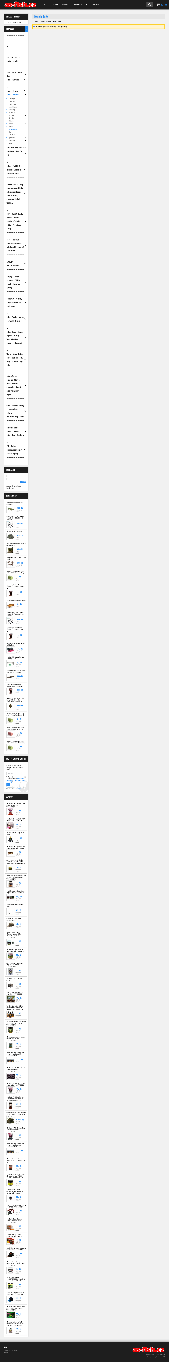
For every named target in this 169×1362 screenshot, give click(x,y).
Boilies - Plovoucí (46, 22)
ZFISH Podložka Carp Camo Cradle (16, 558)
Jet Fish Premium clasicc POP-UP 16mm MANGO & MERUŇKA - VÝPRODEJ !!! (15, 861)
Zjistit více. (18, 788)
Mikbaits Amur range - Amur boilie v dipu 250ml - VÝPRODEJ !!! (15, 1038)
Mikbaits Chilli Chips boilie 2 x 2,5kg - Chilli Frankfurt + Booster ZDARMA (15, 1054)
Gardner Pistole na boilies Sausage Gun (15, 658)
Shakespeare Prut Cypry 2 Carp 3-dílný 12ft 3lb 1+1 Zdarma (15, 518)
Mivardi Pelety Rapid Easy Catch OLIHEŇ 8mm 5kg (15, 728)
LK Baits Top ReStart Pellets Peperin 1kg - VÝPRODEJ (15, 1084)
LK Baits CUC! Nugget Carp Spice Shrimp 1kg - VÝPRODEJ (15, 805)
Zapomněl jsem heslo (13, 486)
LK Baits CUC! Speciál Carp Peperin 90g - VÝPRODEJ (15, 847)
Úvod (45, 4)
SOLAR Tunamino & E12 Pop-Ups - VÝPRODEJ (14, 993)
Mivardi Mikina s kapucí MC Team (15, 833)
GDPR (6, 1352)
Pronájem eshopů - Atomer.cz (156, 1356)
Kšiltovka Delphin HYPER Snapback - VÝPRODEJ (15, 1293)
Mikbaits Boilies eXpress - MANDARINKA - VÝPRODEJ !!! (16, 1160)
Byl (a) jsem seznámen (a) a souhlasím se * (16, 779)
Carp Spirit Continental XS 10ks (15, 905)
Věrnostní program (80, 4)
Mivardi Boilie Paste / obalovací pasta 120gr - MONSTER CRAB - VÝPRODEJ (14, 934)
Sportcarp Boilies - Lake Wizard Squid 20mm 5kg (14, 685)
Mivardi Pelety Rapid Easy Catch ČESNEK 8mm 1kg (15, 572)
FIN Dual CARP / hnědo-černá (14, 979)
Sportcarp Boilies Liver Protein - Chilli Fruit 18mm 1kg (15, 629)
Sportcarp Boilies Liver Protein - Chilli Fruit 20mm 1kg (15, 586)
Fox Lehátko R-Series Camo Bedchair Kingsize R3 (16, 671)
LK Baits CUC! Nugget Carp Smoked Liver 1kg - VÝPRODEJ (15, 1129)
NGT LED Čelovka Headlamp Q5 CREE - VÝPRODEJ (16, 1206)
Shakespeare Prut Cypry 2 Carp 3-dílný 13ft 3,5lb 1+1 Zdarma (15, 614)
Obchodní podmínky (10, 1350)
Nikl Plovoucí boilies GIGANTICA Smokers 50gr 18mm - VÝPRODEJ (15, 1191)
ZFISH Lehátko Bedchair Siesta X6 (14, 503)
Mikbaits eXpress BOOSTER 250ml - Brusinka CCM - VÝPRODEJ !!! (16, 877)
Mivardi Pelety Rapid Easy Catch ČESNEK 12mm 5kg (15, 742)
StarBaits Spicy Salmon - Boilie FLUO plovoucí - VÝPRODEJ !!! (14, 1220)
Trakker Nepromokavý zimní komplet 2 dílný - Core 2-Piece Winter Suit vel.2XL (15, 700)
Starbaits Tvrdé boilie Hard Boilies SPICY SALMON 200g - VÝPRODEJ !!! (15, 1098)
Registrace (10, 488)
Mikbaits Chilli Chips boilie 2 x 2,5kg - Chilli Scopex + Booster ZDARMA (15, 1145)
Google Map (96, 4)
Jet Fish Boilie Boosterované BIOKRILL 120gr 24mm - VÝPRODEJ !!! (16, 1023)
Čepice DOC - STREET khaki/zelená (14, 919)
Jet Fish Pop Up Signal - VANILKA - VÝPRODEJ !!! (15, 950)
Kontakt (55, 4)
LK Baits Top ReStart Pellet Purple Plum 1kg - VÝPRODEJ (15, 1069)
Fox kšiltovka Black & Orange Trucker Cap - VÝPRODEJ (16, 1249)
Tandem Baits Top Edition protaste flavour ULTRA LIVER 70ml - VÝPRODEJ (15, 1007)
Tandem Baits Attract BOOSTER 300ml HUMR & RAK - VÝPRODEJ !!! (15, 1279)
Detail (17, 511)
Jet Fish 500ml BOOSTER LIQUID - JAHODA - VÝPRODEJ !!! (15, 964)
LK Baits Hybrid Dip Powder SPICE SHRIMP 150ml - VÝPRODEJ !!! (15, 1308)
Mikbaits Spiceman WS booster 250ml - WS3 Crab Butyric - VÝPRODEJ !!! (15, 1323)
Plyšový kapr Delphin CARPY (16, 600)
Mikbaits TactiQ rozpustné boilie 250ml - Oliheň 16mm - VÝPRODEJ (16, 1263)
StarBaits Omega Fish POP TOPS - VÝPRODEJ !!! (15, 820)
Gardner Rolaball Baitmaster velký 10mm (16, 644)
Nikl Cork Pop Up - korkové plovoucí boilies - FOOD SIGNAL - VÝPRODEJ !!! (15, 1176)
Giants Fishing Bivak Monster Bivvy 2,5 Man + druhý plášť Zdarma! (16, 1114)
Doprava (65, 4)
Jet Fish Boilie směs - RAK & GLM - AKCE (16, 544)
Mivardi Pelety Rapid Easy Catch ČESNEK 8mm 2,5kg (15, 714)
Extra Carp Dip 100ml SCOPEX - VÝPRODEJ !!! (15, 1235)
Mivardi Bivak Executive (14, 532)
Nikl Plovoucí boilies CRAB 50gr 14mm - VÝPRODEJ (15, 892)
